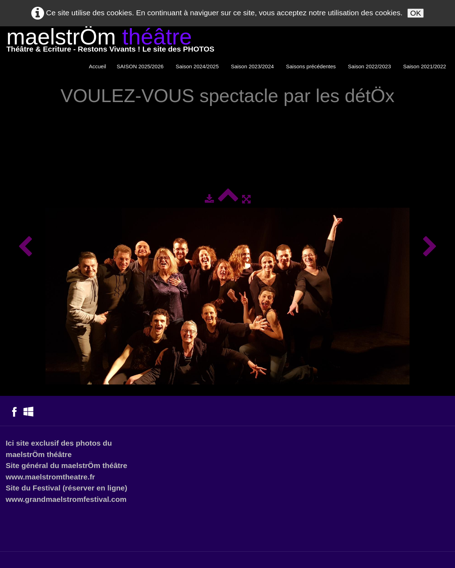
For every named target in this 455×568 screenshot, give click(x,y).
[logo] (110, 41)
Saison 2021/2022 (425, 66)
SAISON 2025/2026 (141, 66)
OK (415, 13)
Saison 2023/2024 (253, 66)
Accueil (97, 66)
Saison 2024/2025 (198, 66)
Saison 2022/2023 (370, 66)
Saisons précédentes (311, 66)
